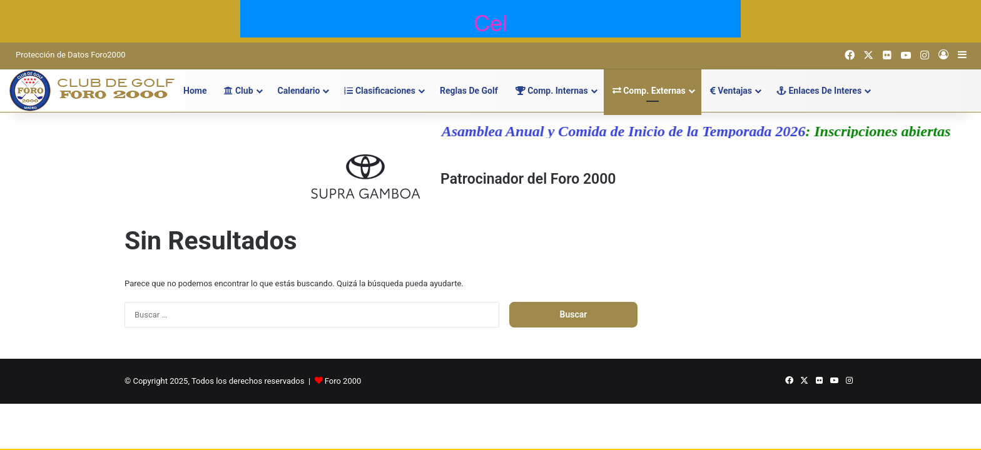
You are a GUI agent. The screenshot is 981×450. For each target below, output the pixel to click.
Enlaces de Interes (819, 91)
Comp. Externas (649, 91)
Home (194, 91)
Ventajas (731, 91)
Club (238, 91)
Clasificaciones (379, 91)
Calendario (299, 91)
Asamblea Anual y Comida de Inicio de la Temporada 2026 (629, 131)
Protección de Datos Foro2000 (71, 54)
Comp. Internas (552, 91)
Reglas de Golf (469, 91)
